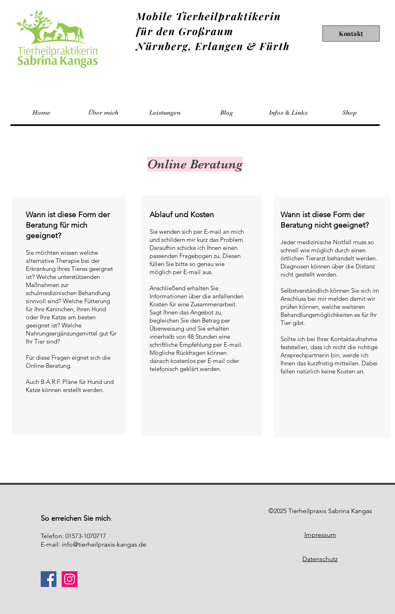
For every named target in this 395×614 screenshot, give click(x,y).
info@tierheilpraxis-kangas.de (104, 544)
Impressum (320, 535)
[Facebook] (48, 579)
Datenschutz (320, 559)
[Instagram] (69, 579)
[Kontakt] (351, 33)
